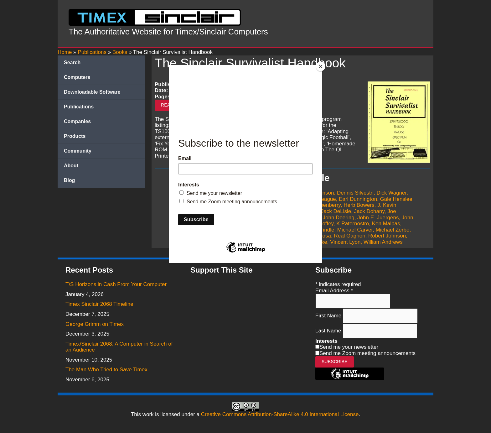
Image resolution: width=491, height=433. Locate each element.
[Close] (320, 66)
